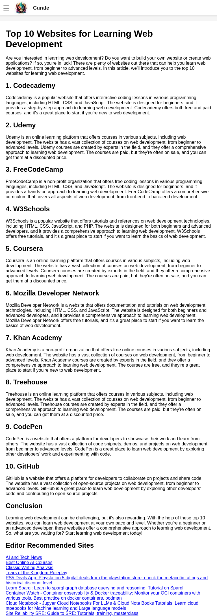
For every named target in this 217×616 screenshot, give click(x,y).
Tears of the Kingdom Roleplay (36, 572)
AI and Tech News (24, 557)
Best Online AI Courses (29, 562)
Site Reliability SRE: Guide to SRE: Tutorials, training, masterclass (72, 613)
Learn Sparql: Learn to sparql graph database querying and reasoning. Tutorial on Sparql (94, 587)
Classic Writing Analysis (29, 567)
